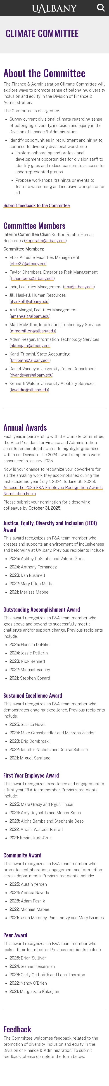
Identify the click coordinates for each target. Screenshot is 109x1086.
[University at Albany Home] (54, 7)
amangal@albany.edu (30, 316)
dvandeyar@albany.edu (31, 375)
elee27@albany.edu (28, 263)
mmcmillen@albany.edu (33, 331)
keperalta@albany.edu (45, 240)
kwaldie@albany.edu (29, 389)
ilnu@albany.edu (79, 286)
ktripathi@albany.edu (30, 360)
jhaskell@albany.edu (29, 301)
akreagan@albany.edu (30, 345)
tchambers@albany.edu (32, 278)
